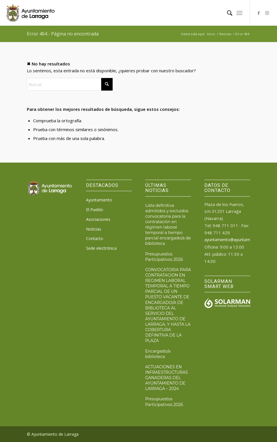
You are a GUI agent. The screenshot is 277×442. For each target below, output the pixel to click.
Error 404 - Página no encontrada (63, 34)
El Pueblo (94, 209)
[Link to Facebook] (258, 13)
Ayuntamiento (99, 200)
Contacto (94, 238)
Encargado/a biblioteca (158, 354)
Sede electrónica (101, 248)
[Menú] (239, 13)
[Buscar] (226, 13)
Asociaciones (98, 219)
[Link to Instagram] (267, 13)
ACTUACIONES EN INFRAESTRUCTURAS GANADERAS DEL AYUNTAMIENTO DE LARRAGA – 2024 (166, 377)
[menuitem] (226, 13)
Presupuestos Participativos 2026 (164, 256)
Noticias (93, 229)
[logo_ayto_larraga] (30, 13)
